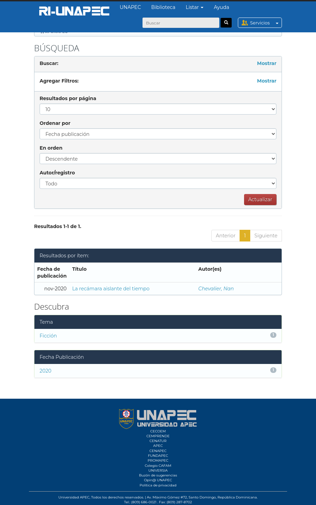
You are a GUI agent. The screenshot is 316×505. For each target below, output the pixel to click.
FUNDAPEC (158, 455)
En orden (51, 148)
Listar (195, 7)
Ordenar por (55, 123)
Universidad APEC (74, 497)
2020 (45, 371)
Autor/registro (57, 173)
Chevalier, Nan (216, 289)
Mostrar (266, 63)
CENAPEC (158, 451)
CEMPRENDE (157, 436)
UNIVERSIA (158, 470)
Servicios (266, 23)
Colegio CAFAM (158, 465)
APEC (158, 445)
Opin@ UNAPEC (158, 480)
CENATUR (157, 441)
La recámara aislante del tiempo (111, 289)
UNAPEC (130, 7)
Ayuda (221, 7)
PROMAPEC (158, 460)
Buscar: (49, 63)
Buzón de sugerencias (158, 475)
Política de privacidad (157, 485)
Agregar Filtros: (59, 81)
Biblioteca (163, 7)
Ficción (48, 336)
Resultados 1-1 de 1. (57, 226)
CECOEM (158, 431)
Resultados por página (68, 98)
